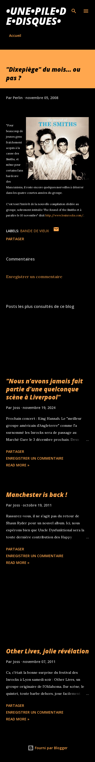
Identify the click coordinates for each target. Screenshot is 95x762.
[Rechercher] (74, 9)
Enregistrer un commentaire (34, 276)
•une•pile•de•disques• (36, 16)
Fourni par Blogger (48, 747)
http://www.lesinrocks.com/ (64, 215)
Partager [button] (15, 238)
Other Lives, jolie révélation (47, 651)
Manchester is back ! (36, 494)
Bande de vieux (34, 230)
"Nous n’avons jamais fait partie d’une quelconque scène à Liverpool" (44, 389)
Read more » (17, 465)
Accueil (15, 35)
